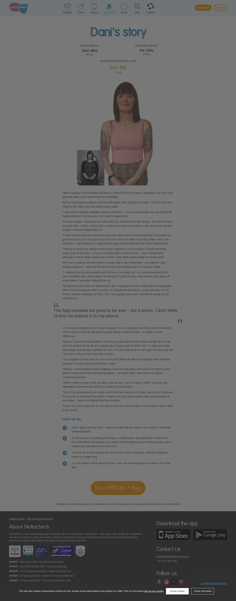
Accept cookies (177, 591)
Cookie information (203, 591)
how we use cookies (153, 591)
